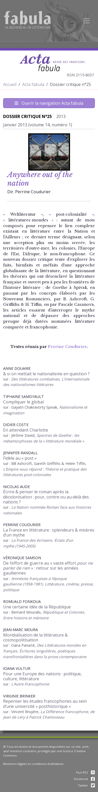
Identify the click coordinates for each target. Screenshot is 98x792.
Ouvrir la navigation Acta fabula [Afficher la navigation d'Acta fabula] (49, 103)
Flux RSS (85, 772)
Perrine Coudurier (67, 346)
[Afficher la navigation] (86, 21)
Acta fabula (33, 84)
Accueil (9, 84)
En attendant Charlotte (25, 430)
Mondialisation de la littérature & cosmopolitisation (35, 637)
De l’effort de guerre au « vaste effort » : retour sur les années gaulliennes (48, 568)
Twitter (86, 785)
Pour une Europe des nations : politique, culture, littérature (42, 676)
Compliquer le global (23, 402)
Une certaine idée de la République (37, 607)
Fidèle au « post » (20, 458)
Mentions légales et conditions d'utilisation (33, 764)
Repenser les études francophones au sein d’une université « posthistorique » (45, 703)
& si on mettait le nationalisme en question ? (46, 374)
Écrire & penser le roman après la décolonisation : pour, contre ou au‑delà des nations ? (46, 496)
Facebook (84, 779)
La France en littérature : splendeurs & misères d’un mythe (48, 532)
